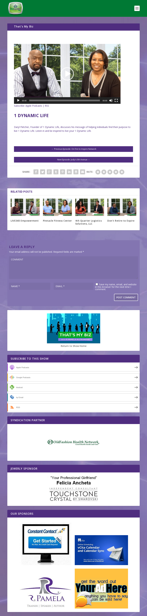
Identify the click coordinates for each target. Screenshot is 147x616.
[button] (67, 74)
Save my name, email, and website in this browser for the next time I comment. (116, 287)
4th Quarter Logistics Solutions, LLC (88, 222)
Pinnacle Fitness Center (57, 220)
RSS (47, 105)
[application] (67, 74)
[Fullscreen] (116, 100)
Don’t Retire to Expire (120, 220)
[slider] (64, 100)
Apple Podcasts (33, 105)
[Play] (18, 100)
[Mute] (111, 100)
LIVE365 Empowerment (25, 220)
